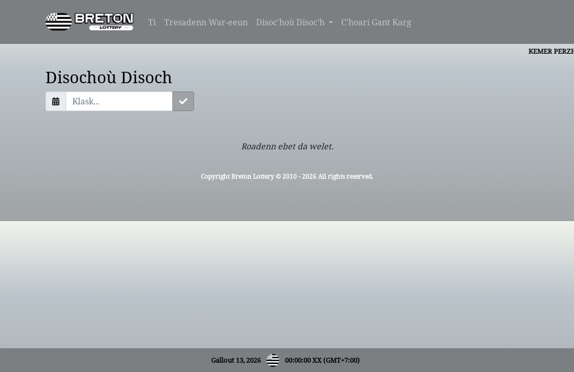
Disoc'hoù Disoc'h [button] (291, 22)
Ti (152, 22)
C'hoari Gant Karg (376, 22)
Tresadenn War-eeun (206, 22)
